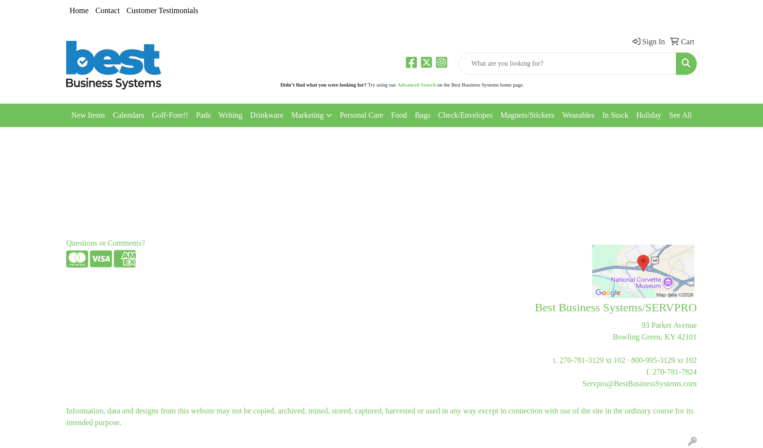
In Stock (615, 115)
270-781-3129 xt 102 (592, 360)
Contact (107, 10)
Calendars (128, 115)
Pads (203, 115)
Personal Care (361, 115)
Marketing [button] (307, 115)
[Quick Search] (567, 64)
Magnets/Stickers (527, 115)
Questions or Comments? (105, 243)
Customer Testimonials (162, 10)
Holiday (648, 115)
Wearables (578, 115)
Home (79, 10)
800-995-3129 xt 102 (664, 360)
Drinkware (266, 115)
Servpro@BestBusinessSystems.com (639, 383)
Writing (230, 115)
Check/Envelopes (465, 115)
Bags (422, 115)
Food (399, 115)
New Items (88, 115)
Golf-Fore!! (170, 115)
